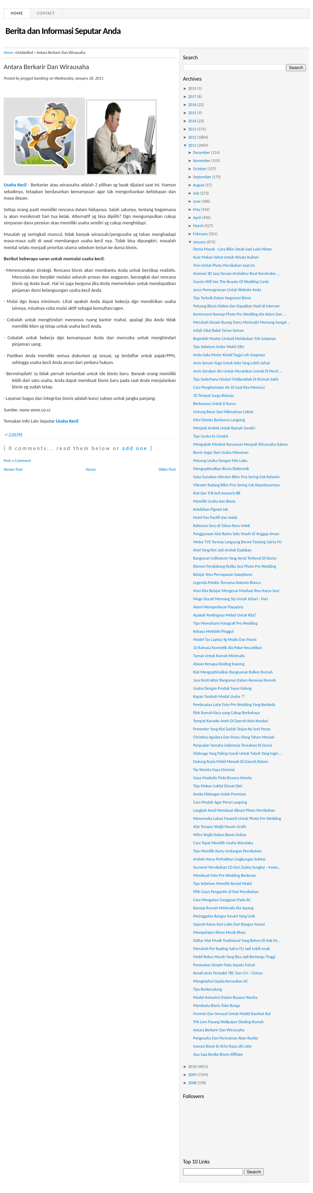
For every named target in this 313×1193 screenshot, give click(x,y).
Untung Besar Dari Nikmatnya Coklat (223, 411)
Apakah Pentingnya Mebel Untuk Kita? (224, 615)
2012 (192, 137)
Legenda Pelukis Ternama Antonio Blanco (227, 582)
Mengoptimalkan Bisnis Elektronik (221, 468)
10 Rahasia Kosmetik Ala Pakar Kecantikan (227, 647)
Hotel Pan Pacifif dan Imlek (215, 517)
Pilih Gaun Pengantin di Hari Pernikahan (226, 891)
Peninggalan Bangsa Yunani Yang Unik (224, 916)
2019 (192, 88)
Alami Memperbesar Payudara (218, 607)
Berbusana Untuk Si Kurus (214, 403)
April (197, 217)
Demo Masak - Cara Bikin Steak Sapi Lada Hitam (232, 249)
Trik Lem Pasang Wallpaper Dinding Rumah (228, 1021)
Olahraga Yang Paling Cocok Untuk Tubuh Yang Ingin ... (237, 753)
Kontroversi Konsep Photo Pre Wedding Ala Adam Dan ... (239, 314)
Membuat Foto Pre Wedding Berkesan (224, 875)
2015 (192, 112)
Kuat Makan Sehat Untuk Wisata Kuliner (226, 257)
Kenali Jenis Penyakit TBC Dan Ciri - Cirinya (227, 973)
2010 (192, 1066)
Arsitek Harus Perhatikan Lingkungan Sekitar (229, 859)
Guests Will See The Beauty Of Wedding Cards (231, 281)
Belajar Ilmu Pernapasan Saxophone (222, 574)
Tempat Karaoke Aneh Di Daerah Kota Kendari (230, 721)
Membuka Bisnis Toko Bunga (216, 1005)
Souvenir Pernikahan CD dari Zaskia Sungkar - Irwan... (237, 867)
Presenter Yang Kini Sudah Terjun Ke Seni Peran (232, 729)
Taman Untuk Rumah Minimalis (219, 655)
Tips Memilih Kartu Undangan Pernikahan (227, 851)
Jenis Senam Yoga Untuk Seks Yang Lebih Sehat (231, 363)
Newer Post (13, 469)
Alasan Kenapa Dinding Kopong (218, 664)
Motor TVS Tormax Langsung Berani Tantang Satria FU (237, 542)
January (199, 242)
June (197, 201)
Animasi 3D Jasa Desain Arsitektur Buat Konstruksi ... (236, 273)
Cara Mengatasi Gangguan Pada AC (222, 899)
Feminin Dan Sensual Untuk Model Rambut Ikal (232, 1013)
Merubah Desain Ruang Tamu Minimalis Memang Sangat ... (242, 322)
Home (17, 13)
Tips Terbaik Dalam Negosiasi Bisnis (222, 298)
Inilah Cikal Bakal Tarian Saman (218, 330)
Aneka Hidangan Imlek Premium (219, 794)
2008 (192, 1082)
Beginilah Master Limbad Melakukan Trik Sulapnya (234, 338)
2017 (192, 96)
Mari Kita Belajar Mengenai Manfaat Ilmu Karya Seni (236, 590)
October (200, 168)
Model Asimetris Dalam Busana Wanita (225, 997)
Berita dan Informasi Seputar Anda (63, 30)
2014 (192, 121)
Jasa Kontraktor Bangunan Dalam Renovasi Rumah (234, 680)
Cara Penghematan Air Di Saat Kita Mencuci (229, 387)
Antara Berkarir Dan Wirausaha (46, 66)
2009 (192, 1074)
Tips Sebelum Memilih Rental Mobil (222, 883)
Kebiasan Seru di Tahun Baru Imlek (221, 525)
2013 (192, 129)
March (198, 225)
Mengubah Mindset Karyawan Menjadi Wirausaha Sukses (240, 444)
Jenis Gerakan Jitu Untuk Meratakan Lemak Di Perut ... (237, 371)
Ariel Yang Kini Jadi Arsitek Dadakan (222, 550)
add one (135, 448)
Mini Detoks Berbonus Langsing (219, 420)
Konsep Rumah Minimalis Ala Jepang (223, 908)
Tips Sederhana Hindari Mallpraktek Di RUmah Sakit (235, 379)
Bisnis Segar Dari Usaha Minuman (220, 452)
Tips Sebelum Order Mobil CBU (218, 346)
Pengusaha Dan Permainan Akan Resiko (225, 1038)
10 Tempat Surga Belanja (213, 395)
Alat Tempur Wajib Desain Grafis (219, 826)
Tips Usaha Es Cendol (210, 436)
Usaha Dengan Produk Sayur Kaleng (222, 688)
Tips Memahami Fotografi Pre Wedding (225, 623)
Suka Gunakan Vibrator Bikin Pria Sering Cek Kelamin (236, 476)
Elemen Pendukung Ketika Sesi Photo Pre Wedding (234, 566)
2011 (192, 145)
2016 (192, 104)
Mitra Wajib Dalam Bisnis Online (219, 834)
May (196, 209)
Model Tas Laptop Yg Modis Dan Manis (225, 639)
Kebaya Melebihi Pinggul (213, 631)
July (196, 193)
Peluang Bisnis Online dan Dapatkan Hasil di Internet (236, 306)
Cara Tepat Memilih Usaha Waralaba (223, 843)
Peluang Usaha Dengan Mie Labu (220, 460)
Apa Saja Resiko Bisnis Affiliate (218, 1054)
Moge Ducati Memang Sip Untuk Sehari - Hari (230, 598)
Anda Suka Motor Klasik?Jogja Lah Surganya (229, 354)
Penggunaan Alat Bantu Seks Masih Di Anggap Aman (236, 533)
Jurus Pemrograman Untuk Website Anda (227, 289)
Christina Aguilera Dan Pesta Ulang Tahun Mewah (233, 737)
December (201, 152)
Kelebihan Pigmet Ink (210, 509)
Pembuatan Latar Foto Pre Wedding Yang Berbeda (234, 704)
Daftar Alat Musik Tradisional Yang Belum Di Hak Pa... (236, 940)
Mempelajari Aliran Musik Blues (219, 932)
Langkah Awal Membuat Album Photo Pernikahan (234, 810)
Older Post (167, 469)
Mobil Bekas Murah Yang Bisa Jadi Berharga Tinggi (234, 956)
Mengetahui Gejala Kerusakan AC (220, 981)
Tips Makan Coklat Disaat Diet (217, 786)
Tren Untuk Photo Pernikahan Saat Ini (224, 265)
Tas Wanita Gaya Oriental (214, 769)
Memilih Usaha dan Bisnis (214, 501)
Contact (46, 13)
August (199, 185)
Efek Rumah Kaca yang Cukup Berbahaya (226, 712)
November (201, 160)
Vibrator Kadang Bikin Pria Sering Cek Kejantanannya (236, 485)
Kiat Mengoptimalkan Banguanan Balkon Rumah (233, 672)
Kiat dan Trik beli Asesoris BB (216, 493)
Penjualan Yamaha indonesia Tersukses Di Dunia (232, 745)
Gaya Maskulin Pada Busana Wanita (222, 777)
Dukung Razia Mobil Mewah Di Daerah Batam (230, 761)
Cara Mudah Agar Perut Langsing (220, 802)
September (202, 177)
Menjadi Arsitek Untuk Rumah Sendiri (224, 428)
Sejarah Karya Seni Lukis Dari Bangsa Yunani (229, 924)
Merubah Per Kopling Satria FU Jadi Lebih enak (231, 948)
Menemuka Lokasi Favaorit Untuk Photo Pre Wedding (237, 818)
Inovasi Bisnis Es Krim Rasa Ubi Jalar (222, 1046)
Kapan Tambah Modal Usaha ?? (219, 696)
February (200, 233)
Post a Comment (17, 460)
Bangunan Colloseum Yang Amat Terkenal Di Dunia (234, 558)
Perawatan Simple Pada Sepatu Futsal (224, 965)
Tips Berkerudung (207, 989)
